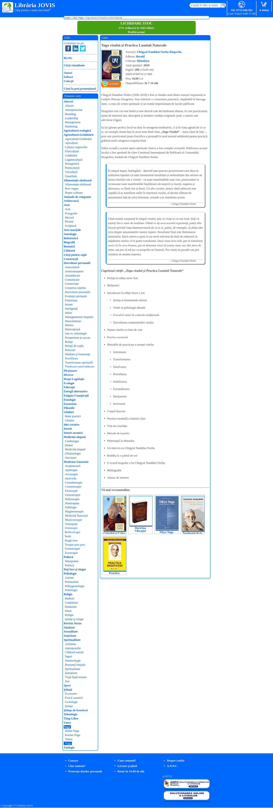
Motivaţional (72, 329)
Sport (67, 685)
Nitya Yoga (166, 532)
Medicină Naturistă (76, 462)
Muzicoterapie (73, 519)
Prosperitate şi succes (77, 337)
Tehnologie (70, 714)
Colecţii (68, 81)
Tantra (68, 739)
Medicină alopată (75, 437)
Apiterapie (71, 470)
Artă (67, 205)
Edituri (68, 77)
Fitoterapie (71, 490)
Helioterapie (72, 499)
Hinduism (71, 606)
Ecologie (69, 383)
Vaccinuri (70, 457)
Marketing (71, 126)
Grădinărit (71, 155)
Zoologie (69, 747)
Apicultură (71, 143)
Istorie (68, 428)
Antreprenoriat (73, 110)
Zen (67, 681)
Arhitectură (71, 201)
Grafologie (71, 702)
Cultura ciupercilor (76, 147)
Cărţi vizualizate (74, 65)
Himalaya (143, 60)
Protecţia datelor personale (85, 771)
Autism (69, 577)
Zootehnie (71, 176)
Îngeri (68, 656)
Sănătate (69, 627)
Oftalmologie (73, 453)
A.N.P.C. (172, 766)
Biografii (69, 242)
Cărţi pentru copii (75, 254)
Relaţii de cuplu (74, 345)
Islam (68, 610)
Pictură (69, 221)
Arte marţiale (72, 230)
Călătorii (69, 250)
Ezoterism (70, 404)
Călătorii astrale (74, 652)
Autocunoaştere (74, 271)
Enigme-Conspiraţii (76, 395)
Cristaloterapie (73, 482)
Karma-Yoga (72, 735)
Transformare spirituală (79, 362)
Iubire (68, 312)
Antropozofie (73, 648)
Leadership (71, 118)
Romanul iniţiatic (75, 664)
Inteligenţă (71, 308)
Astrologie (70, 234)
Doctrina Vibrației (140, 529)
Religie (68, 594)
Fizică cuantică (74, 697)
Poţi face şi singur (75, 569)
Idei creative (71, 424)
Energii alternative (75, 391)
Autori (68, 72)
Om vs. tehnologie (76, 333)
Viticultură (71, 172)
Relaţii (69, 341)
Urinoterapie (72, 548)
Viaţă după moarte (76, 677)
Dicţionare (70, 370)
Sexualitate (71, 631)
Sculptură (70, 225)
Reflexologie (72, 532)
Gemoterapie (72, 495)
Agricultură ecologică (77, 130)
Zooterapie (71, 552)
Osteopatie (71, 524)
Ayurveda (70, 478)
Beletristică (71, 238)
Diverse (68, 375)
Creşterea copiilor (75, 288)
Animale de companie (77, 197)
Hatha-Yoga (72, 730)
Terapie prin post (75, 544)
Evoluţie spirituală (76, 296)
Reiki (68, 536)
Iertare (69, 304)
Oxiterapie (71, 528)
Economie (71, 693)
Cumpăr (113, 84)
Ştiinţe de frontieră (76, 710)
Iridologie (71, 507)
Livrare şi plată (127, 766)
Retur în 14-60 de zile (131, 771)
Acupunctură (72, 466)
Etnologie (70, 399)
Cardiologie (72, 441)
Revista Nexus (72, 623)
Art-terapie (71, 474)
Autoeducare (72, 275)
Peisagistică (72, 163)
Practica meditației (114, 574)
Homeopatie (72, 503)
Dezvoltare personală (77, 263)
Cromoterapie (73, 486)
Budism (69, 598)
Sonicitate (70, 635)
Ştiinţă (68, 689)
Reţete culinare (74, 192)
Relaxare (70, 350)
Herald (140, 56)
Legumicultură (73, 159)
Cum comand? (127, 760)
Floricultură (72, 151)
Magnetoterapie (74, 511)
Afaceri (68, 101)
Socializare (71, 358)
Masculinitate (73, 321)
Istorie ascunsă (73, 432)
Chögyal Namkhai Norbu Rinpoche (159, 52)
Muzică (69, 217)
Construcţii (71, 259)
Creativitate (72, 283)
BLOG (68, 58)
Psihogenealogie (74, 586)
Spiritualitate (72, 639)
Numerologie (73, 660)
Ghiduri (69, 412)
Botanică (69, 246)
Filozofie (69, 408)
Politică (68, 557)
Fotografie (71, 213)
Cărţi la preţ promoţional (80, 88)
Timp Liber (71, 718)
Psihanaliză (71, 582)
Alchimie (70, 644)
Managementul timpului (79, 317)
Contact (73, 760)
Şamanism (71, 673)
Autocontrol (72, 267)
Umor (67, 722)
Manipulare (72, 561)
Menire (69, 325)
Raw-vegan (71, 188)
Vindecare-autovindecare (80, 366)
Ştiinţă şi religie (74, 619)
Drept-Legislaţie (74, 379)
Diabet (69, 445)
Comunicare (72, 279)
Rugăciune (71, 540)
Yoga (67, 726)
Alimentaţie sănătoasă (78, 180)
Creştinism (71, 602)
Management (72, 122)
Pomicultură (72, 167)
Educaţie (69, 387)
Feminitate (71, 300)
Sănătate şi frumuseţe (77, 354)
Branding (70, 114)
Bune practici (73, 416)
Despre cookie (175, 760)
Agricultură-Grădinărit (78, 134)
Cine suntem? (77, 766)
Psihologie (70, 573)
